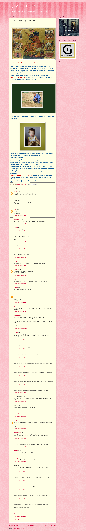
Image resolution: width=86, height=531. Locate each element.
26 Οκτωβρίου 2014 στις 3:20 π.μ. (20, 215)
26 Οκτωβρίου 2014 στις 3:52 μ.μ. (20, 384)
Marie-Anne (16, 493)
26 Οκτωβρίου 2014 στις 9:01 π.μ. (20, 257)
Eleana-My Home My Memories (20, 458)
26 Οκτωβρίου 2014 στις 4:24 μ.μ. (20, 392)
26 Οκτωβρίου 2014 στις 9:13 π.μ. (20, 265)
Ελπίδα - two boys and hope (19, 279)
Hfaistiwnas (16, 287)
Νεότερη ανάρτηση (14, 525)
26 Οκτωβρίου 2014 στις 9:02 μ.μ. (20, 446)
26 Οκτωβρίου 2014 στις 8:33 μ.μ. (20, 438)
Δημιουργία (16, 442)
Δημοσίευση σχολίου (16, 519)
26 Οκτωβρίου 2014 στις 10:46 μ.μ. (20, 480)
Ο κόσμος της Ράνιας (18, 370)
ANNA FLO (16, 332)
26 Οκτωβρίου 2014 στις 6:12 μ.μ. (20, 416)
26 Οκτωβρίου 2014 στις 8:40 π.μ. (20, 248)
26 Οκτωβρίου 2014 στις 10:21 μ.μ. (20, 471)
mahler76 (15, 261)
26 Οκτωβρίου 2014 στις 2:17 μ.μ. (20, 366)
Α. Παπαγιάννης (17, 484)
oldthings (15, 361)
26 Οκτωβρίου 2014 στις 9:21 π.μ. (20, 275)
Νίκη (15, 379)
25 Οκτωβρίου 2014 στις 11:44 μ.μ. (20, 196)
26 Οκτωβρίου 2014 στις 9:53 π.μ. (20, 283)
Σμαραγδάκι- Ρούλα (17, 432)
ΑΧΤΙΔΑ (15, 306)
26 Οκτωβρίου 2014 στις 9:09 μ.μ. (20, 461)
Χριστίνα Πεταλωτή (18, 219)
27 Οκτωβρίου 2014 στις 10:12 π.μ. (20, 508)
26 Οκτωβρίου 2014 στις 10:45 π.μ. (20, 328)
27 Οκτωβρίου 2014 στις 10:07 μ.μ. (20, 516)
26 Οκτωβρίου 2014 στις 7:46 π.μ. (20, 241)
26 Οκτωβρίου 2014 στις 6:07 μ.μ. (20, 408)
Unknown (15, 191)
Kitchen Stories (17, 315)
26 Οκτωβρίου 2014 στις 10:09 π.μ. (20, 302)
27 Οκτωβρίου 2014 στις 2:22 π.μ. (20, 498)
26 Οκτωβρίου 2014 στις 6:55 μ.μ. (20, 428)
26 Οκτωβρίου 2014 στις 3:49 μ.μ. (20, 375)
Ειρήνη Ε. (15, 502)
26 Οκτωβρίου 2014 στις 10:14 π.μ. (20, 311)
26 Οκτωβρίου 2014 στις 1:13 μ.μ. (20, 357)
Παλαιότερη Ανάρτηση (50, 525)
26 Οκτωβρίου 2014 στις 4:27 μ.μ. (20, 401)
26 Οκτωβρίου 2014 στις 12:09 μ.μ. (20, 339)
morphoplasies (16, 269)
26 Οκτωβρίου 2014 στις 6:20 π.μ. (20, 223)
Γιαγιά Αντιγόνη (17, 252)
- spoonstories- (16, 513)
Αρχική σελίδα (31, 525)
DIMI (15, 352)
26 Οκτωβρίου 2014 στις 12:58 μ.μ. (20, 348)
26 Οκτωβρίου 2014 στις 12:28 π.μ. (20, 205)
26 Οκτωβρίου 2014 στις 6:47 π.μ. (20, 230)
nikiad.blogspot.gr (17, 413)
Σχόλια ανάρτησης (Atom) (19, 528)
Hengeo (15, 209)
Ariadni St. (16, 420)
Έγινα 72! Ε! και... (24, 6)
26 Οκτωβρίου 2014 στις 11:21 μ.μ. (20, 489)
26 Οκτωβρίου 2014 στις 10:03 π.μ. (20, 290)
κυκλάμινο (16, 227)
